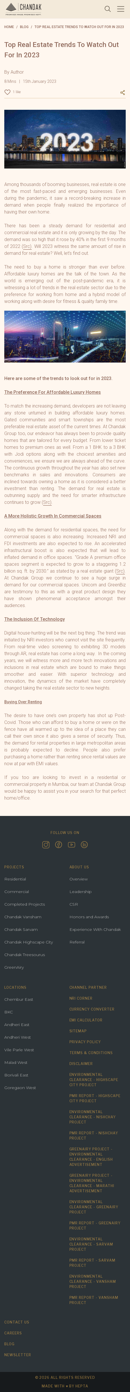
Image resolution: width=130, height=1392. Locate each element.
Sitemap (78, 1031)
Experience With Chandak (95, 929)
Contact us (16, 1322)
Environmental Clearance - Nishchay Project (92, 1117)
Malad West (15, 1062)
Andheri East (16, 1024)
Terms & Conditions (91, 1053)
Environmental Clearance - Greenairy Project (93, 1207)
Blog (9, 1344)
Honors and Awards (89, 916)
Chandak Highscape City (28, 942)
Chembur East (18, 999)
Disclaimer (81, 1064)
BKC (8, 1012)
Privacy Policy (85, 1042)
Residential (15, 879)
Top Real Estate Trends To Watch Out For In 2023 (79, 27)
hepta (81, 1386)
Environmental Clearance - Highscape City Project (93, 1079)
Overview (78, 879)
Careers (13, 1333)
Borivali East (16, 1075)
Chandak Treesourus (24, 954)
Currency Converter (92, 1009)
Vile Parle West (19, 1049)
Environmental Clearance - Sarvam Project (91, 1244)
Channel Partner (88, 987)
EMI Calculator (86, 1020)
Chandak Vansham (22, 916)
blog (24, 27)
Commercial (16, 891)
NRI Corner (81, 998)
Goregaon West (20, 1087)
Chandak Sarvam (21, 929)
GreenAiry (14, 967)
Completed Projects (24, 904)
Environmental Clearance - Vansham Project (92, 1281)
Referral (77, 942)
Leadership (80, 891)
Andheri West (17, 1037)
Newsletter (17, 1355)
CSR (73, 904)
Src (46, 502)
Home (9, 27)
